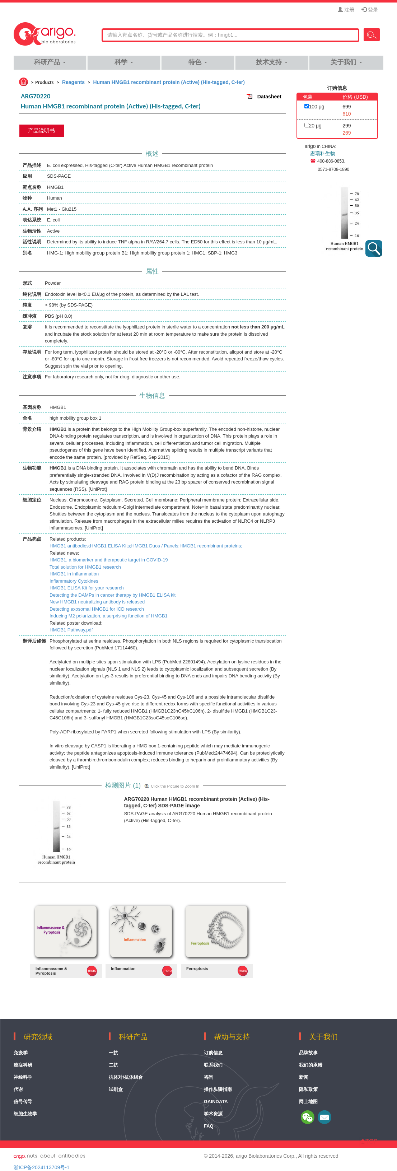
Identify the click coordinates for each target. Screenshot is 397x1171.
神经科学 (23, 1077)
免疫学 (21, 1052)
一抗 (113, 1052)
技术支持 (271, 62)
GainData (216, 1101)
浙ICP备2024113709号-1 (42, 1167)
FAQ (209, 1126)
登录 (369, 10)
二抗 (113, 1065)
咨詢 (208, 1077)
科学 (124, 62)
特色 (197, 62)
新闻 (303, 1077)
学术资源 (213, 1113)
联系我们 (213, 1065)
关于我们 (346, 62)
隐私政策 (308, 1089)
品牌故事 (308, 1052)
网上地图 (308, 1101)
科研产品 (49, 62)
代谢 (18, 1089)
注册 (346, 10)
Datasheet (269, 96)
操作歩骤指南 (218, 1089)
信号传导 (23, 1101)
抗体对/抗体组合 (126, 1077)
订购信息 (213, 1052)
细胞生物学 (25, 1113)
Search (372, 34)
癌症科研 (23, 1065)
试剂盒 (116, 1089)
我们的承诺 (310, 1065)
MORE (92, 971)
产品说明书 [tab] (41, 130)
